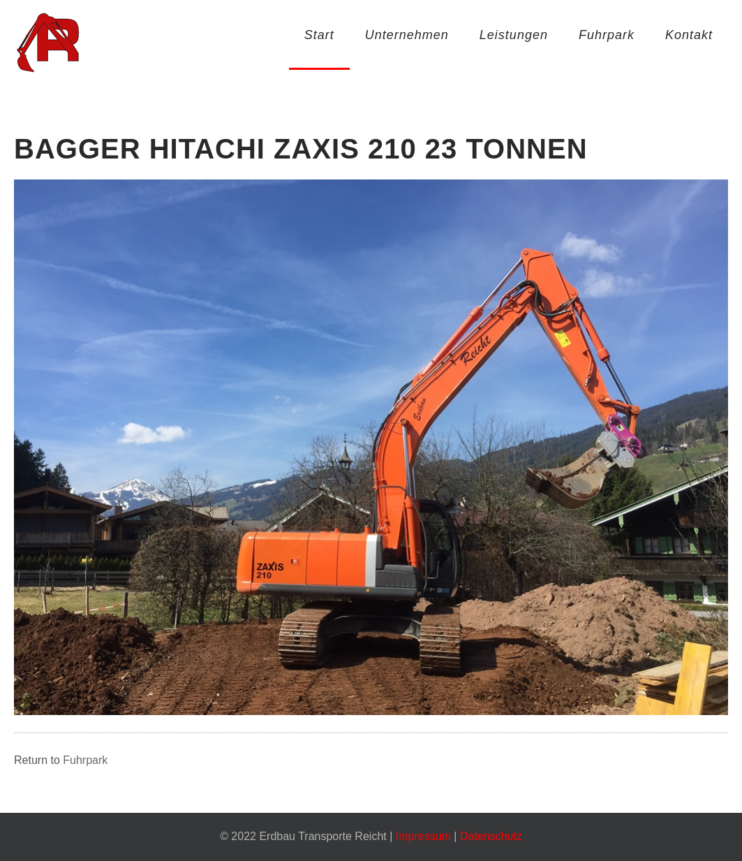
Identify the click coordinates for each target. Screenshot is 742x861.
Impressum (423, 836)
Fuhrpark (607, 35)
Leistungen (514, 35)
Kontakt (689, 35)
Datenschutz (491, 836)
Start (319, 35)
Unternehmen (407, 35)
